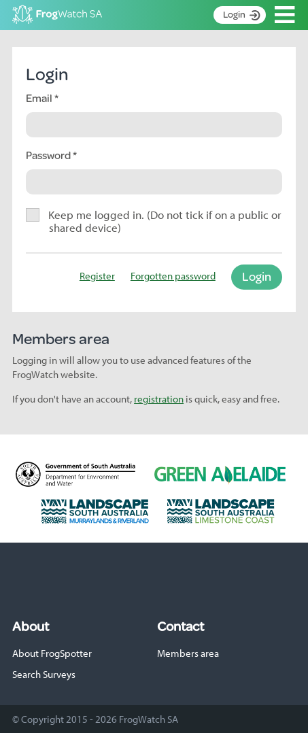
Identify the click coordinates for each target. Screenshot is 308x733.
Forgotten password (173, 275)
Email (40, 97)
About (30, 626)
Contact (180, 626)
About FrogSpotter (52, 653)
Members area (188, 653)
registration (159, 398)
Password (49, 154)
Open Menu (285, 15)
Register (97, 275)
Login (234, 14)
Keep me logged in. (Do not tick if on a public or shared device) (165, 220)
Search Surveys (43, 674)
